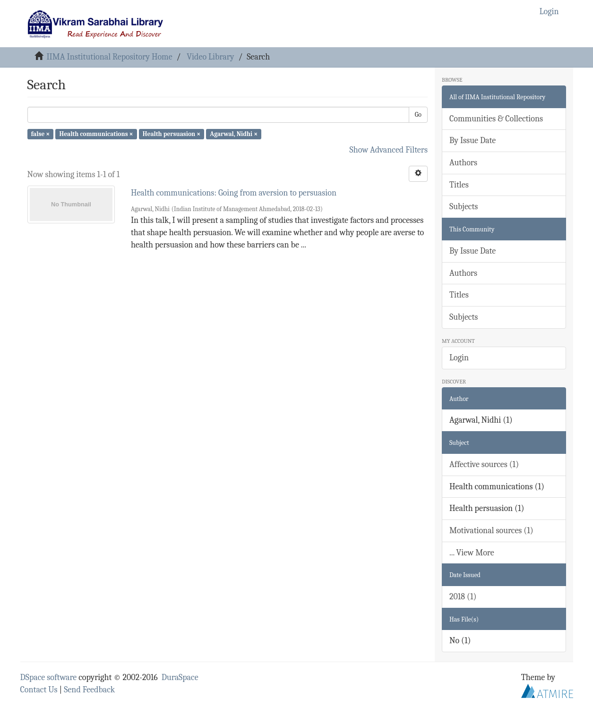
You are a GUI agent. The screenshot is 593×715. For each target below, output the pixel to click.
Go (418, 115)
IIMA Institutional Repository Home (109, 57)
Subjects (463, 207)
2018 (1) (462, 597)
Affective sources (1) (484, 464)
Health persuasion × (171, 133)
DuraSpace (180, 677)
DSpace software (48, 677)
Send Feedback (89, 690)
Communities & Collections (496, 119)
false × (40, 133)
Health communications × (96, 133)
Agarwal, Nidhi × (234, 133)
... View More (471, 553)
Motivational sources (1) (491, 531)
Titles (459, 185)
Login (459, 358)
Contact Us (39, 690)
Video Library (210, 57)
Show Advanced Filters (389, 150)
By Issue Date (472, 140)
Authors (463, 163)
